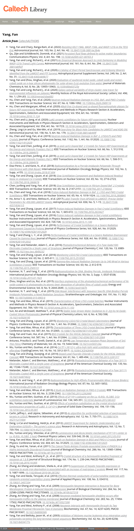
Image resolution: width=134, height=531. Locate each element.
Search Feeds (85, 21)
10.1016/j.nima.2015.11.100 (77, 221)
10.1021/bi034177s (19, 522)
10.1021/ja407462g (39, 367)
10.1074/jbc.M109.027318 (64, 492)
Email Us (83, 528)
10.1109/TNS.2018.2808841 (111, 195)
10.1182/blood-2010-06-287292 (42, 472)
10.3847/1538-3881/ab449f (81, 132)
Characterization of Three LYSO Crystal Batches (79, 327)
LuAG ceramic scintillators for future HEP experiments (77, 119)
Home (5, 21)
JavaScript (59, 21)
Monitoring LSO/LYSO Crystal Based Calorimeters (83, 320)
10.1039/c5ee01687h (76, 287)
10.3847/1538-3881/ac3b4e (85, 50)
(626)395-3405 (101, 528)
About (98, 21)
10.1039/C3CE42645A (82, 350)
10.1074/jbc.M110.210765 (48, 452)
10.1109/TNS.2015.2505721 (24, 268)
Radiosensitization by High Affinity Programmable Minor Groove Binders (89, 380)
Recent (36, 21)
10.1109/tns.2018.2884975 (23, 152)
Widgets (72, 21)
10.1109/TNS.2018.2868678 (24, 182)
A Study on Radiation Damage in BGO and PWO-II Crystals (85, 439)
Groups (25, 21)
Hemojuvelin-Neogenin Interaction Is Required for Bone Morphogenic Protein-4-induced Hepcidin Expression (64, 487)
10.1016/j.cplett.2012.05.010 (105, 436)
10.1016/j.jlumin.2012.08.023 (100, 400)
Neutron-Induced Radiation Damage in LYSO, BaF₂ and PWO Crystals (88, 99)
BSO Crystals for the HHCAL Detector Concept (76, 334)
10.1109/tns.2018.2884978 (23, 162)
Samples (47, 21)
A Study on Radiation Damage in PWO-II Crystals (79, 390)
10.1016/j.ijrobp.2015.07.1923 (25, 278)
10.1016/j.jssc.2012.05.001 (23, 410)
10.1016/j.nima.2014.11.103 (59, 307)
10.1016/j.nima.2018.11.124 (24, 116)
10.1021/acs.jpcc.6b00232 (30, 251)
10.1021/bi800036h (36, 512)
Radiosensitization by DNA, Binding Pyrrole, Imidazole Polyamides (90, 271)
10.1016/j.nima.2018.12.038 (80, 126)
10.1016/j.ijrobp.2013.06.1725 (25, 386)
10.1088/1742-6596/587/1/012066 (95, 324)
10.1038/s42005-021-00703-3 (77, 57)
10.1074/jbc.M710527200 (56, 502)
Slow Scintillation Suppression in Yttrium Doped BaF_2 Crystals (90, 185)
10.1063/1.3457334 (19, 482)
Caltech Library (14, 528)
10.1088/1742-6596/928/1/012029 (28, 231)
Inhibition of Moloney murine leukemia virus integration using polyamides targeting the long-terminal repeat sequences (68, 517)
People (15, 21)
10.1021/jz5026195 (19, 317)
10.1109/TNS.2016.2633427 (89, 212)
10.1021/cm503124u (90, 344)
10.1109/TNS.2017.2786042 (97, 188)
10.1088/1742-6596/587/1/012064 (86, 337)
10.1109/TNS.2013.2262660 (76, 393)
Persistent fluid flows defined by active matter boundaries (95, 53)
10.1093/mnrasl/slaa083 (40, 96)
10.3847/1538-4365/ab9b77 (33, 76)
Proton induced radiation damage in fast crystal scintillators (89, 215)
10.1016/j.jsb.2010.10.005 (23, 462)
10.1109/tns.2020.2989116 (96, 103)
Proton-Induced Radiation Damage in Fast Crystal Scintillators (90, 208)
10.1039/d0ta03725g (68, 86)
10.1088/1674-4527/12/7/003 (36, 429)
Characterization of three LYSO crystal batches (78, 301)
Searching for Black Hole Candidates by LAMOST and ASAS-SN (94, 129)
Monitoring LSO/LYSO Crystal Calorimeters (79, 254)
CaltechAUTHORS (28, 41)
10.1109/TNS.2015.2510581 (70, 258)
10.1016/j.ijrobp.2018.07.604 (39, 172)
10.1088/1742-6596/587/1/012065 (79, 330)
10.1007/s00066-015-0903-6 (30, 297)
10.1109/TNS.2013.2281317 (104, 357)
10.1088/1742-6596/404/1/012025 (88, 443)
